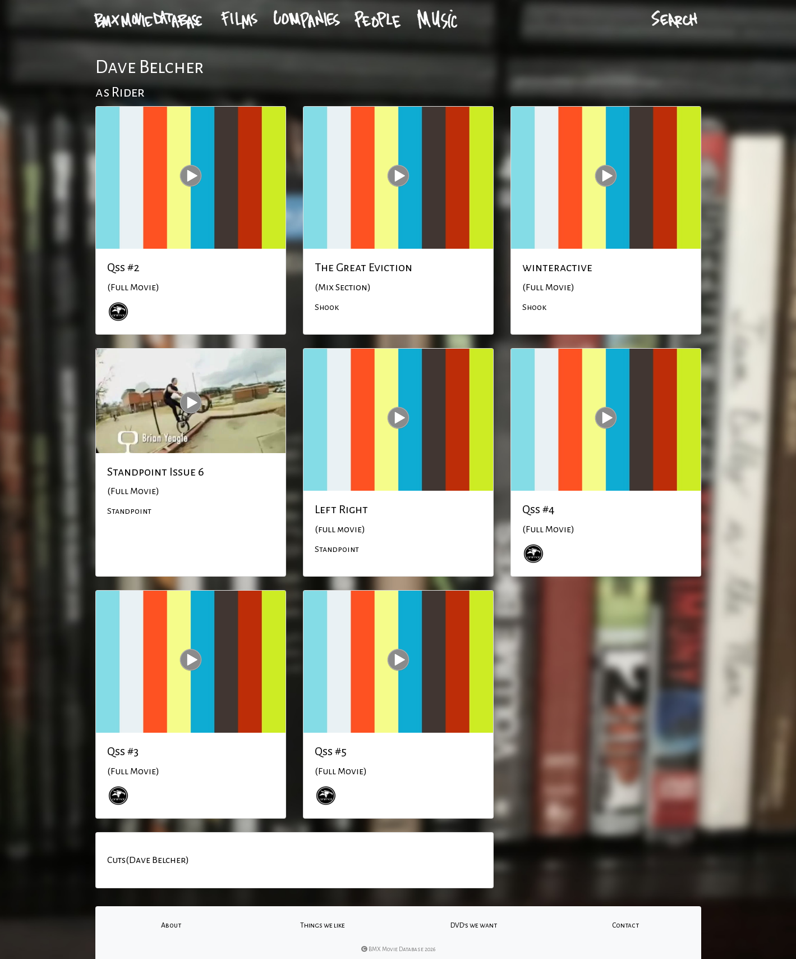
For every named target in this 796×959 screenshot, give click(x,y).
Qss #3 (123, 751)
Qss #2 (123, 267)
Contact (625, 925)
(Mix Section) (343, 287)
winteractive (557, 267)
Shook (327, 307)
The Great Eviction (363, 267)
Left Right (341, 509)
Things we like (322, 925)
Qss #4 (538, 509)
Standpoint (129, 510)
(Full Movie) (133, 287)
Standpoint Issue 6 (155, 471)
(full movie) (340, 529)
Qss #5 (331, 751)
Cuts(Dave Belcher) (148, 860)
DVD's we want (473, 925)
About (171, 925)
